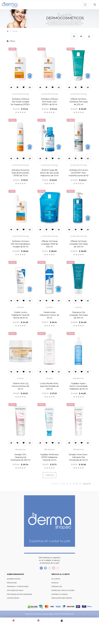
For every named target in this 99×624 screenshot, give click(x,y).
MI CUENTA (55, 579)
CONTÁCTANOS (13, 598)
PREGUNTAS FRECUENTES (61, 598)
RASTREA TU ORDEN (59, 594)
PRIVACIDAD (12, 583)
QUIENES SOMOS (13, 579)
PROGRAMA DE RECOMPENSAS (19, 594)
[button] (89, 36)
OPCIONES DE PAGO (15, 590)
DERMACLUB (56, 586)
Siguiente (87, 484)
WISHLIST (55, 583)
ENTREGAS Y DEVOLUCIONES (63, 590)
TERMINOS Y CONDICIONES (17, 586)
